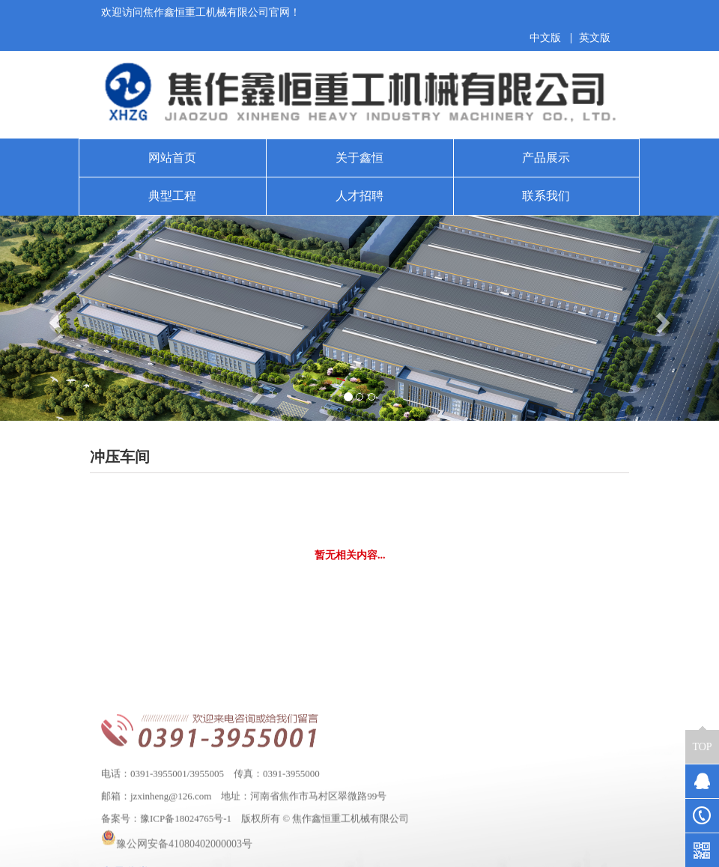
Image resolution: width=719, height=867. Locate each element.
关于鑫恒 (359, 157)
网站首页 (172, 157)
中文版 (545, 38)
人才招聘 (359, 195)
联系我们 (546, 195)
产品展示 (546, 157)
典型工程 (172, 195)
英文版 (594, 38)
